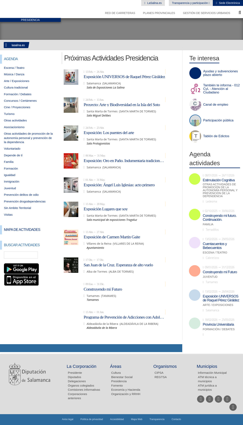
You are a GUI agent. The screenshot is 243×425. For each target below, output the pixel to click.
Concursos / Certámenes (20, 100)
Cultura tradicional (16, 87)
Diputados (74, 377)
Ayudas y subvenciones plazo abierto (220, 73)
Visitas (8, 214)
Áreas (115, 366)
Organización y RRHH (125, 394)
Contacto (176, 419)
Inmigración (11, 181)
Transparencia (157, 419)
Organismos (165, 366)
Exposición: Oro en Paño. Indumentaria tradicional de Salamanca (125, 160)
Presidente (75, 372)
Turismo (9, 114)
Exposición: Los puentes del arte (109, 132)
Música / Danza (14, 74)
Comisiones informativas (84, 389)
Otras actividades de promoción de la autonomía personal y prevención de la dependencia (28, 138)
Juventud (10, 188)
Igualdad (9, 175)
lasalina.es (18, 45)
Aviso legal (67, 419)
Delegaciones (77, 381)
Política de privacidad (91, 419)
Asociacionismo (14, 127)
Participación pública (218, 120)
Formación (11, 168)
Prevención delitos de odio (21, 194)
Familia (8, 161)
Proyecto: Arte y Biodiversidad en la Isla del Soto (122, 104)
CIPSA (159, 372)
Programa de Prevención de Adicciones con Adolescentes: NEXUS (125, 317)
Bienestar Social (122, 377)
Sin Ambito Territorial (17, 208)
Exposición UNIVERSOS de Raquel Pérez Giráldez (124, 76)
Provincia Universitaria (218, 324)
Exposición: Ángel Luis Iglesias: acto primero (119, 185)
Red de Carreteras (120, 13)
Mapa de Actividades (22, 230)
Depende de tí (13, 155)
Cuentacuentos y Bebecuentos (215, 246)
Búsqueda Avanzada (52, 255)
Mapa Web (136, 419)
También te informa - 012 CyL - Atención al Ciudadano (221, 89)
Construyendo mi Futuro (103, 289)
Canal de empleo (215, 104)
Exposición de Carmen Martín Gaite (112, 237)
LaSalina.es (154, 3)
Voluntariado (12, 148)
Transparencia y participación (190, 3)
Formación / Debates (17, 94)
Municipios (207, 366)
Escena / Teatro (14, 67)
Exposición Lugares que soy (106, 209)
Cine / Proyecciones (17, 107)
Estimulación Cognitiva (219, 180)
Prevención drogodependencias (25, 201)
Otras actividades (15, 120)
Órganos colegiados (81, 385)
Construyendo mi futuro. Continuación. (219, 218)
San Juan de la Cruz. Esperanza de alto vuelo (118, 265)
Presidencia (119, 381)
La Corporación (81, 366)
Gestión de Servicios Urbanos (206, 13)
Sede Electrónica (229, 3)
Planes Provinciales (159, 13)
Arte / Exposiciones (16, 81)
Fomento (117, 385)
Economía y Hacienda (125, 389)
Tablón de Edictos (216, 136)
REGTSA (161, 377)
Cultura (116, 372)
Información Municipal (212, 372)
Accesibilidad (117, 419)
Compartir (5, 348)
